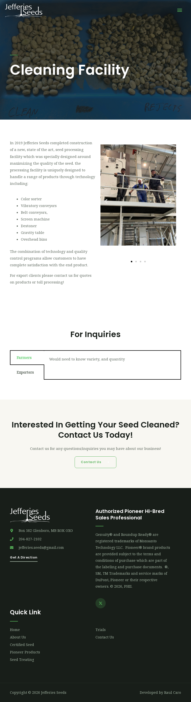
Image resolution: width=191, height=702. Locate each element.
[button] (106, 201)
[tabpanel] (112, 361)
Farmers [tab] (24, 357)
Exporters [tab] (25, 372)
